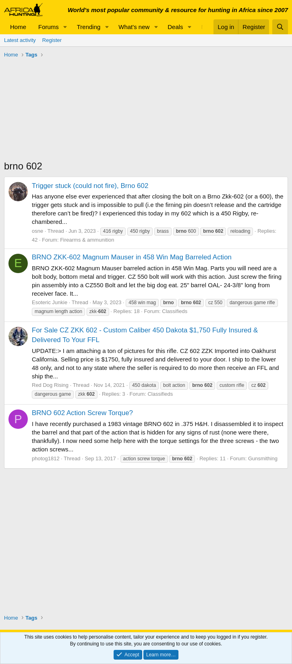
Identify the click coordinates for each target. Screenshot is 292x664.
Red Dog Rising (50, 385)
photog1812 (46, 458)
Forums (48, 26)
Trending (89, 26)
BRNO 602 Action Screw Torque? (82, 413)
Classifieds (174, 311)
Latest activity (20, 40)
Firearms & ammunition (87, 240)
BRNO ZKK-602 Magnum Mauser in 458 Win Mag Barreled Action (132, 257)
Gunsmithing (263, 458)
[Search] (280, 26)
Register (52, 40)
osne (37, 231)
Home (18, 26)
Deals (175, 26)
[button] (65, 26)
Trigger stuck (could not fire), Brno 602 (90, 186)
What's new (133, 26)
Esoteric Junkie (49, 302)
